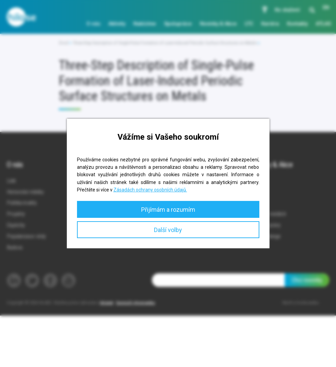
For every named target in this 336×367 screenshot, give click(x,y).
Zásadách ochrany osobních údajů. (150, 189)
